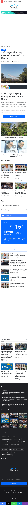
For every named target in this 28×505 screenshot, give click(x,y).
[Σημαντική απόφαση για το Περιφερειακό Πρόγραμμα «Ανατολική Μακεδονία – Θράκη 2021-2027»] (14, 426)
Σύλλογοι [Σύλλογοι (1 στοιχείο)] (21, 449)
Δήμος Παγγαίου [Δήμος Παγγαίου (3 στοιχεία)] (5, 441)
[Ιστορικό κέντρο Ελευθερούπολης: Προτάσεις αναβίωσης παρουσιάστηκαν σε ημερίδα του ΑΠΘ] (5, 426)
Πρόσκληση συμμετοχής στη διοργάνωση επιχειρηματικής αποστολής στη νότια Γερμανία (20, 175)
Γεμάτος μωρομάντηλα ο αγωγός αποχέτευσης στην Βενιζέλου (7, 174)
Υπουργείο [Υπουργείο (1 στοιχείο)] (14, 452)
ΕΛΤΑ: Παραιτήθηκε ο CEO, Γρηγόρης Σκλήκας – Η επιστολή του (18, 277)
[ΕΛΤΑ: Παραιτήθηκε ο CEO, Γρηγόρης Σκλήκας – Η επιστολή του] (5, 278)
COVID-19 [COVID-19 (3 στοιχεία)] (4, 436)
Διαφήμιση (10, 494)
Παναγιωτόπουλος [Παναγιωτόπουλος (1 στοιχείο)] (13, 449)
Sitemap (15, 494)
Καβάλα (8, 46)
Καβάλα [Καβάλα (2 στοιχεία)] (23, 441)
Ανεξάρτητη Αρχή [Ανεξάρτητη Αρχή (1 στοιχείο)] (17, 439)
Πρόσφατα (14, 249)
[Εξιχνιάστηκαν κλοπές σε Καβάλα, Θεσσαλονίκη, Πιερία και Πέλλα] (5, 271)
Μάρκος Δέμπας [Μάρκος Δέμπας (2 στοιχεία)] (5, 444)
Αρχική (3, 46)
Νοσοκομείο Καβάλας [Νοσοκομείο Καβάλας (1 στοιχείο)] (15, 446)
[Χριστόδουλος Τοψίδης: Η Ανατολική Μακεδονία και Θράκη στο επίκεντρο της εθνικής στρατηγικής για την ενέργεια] (5, 262)
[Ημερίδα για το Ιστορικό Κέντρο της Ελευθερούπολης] (7, 185)
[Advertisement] (14, 31)
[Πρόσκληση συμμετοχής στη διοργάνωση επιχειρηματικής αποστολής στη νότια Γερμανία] (21, 167)
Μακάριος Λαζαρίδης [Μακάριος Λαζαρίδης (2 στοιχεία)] (15, 444)
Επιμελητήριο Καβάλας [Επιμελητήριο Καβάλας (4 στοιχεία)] (15, 441)
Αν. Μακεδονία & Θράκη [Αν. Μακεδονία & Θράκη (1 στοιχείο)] (6, 439)
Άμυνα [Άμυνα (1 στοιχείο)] (13, 436)
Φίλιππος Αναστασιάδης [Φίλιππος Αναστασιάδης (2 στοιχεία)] (7, 454)
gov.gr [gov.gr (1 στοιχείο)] (9, 436)
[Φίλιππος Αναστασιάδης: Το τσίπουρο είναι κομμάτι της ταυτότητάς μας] (21, 185)
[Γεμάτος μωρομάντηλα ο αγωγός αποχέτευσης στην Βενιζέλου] (7, 167)
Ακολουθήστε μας (5, 459)
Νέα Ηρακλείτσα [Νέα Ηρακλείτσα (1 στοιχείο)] (5, 446)
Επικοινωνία (21, 494)
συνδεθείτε (16, 205)
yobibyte (20, 492)
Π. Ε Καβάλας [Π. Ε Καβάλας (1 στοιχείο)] (4, 449)
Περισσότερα (14, 116)
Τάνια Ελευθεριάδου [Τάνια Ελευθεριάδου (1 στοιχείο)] (6, 452)
